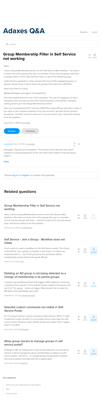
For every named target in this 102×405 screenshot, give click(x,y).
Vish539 (24, 363)
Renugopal (25, 329)
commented (9, 144)
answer (11, 131)
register (25, 175)
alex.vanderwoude (28, 295)
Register (84, 32)
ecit (22, 261)
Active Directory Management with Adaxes (23, 384)
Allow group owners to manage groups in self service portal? (33, 342)
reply (6, 161)
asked (6, 122)
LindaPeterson (27, 227)
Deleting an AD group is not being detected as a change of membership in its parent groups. (35, 275)
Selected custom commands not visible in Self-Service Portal (34, 308)
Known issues (11, 393)
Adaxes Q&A (25, 31)
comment (30, 131)
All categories (9, 377)
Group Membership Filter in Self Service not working (32, 207)
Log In (94, 32)
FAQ (7, 389)
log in (15, 175)
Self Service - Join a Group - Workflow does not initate (34, 241)
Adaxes (15, 8)
